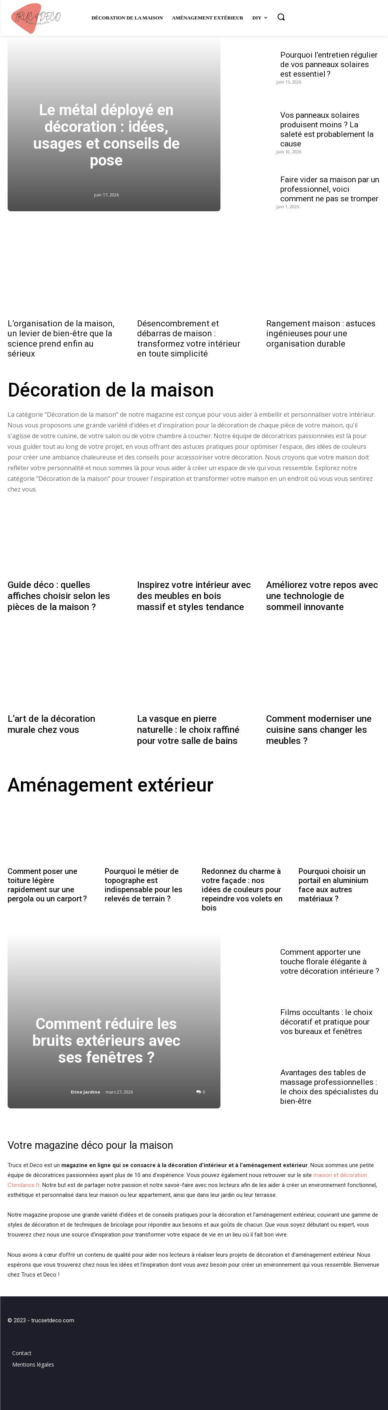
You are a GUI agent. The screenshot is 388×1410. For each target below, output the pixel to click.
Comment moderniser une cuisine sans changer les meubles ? (319, 728)
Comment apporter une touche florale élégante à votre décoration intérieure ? (329, 958)
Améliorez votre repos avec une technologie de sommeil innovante (322, 594)
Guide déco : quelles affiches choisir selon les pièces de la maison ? (59, 594)
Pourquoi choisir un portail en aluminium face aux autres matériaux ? (333, 882)
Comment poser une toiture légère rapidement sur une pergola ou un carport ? (47, 882)
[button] (281, 17)
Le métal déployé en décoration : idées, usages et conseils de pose (106, 135)
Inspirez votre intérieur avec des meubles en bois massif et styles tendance (194, 594)
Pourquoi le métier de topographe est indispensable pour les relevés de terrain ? (143, 882)
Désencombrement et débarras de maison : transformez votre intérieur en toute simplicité (188, 338)
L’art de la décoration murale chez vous (51, 723)
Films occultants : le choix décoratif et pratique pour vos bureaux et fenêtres (326, 1019)
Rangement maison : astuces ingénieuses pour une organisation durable (320, 333)
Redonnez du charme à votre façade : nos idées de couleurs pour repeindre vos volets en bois (242, 886)
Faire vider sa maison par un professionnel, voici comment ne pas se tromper (329, 189)
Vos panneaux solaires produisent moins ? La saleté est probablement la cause (327, 129)
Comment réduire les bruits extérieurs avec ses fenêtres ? (106, 1037)
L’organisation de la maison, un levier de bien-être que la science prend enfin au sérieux (61, 338)
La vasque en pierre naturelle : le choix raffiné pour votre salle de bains (188, 728)
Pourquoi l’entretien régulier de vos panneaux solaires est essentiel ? (329, 64)
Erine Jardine (85, 1089)
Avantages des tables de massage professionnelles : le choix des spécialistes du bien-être (329, 1084)
